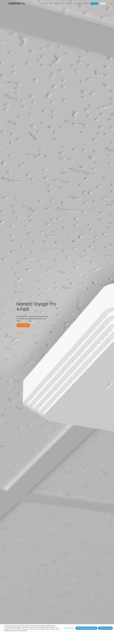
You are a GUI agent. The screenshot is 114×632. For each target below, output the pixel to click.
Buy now (23, 305)
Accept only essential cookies (86, 628)
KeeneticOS (43, 3)
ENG (103, 3)
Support (85, 3)
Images (39, 589)
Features (23, 589)
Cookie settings (69, 628)
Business (57, 3)
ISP (63, 3)
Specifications (47, 589)
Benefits (16, 589)
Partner (94, 3)
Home (50, 3)
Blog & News (77, 3)
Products (69, 3)
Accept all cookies (105, 628)
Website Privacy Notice (30, 627)
